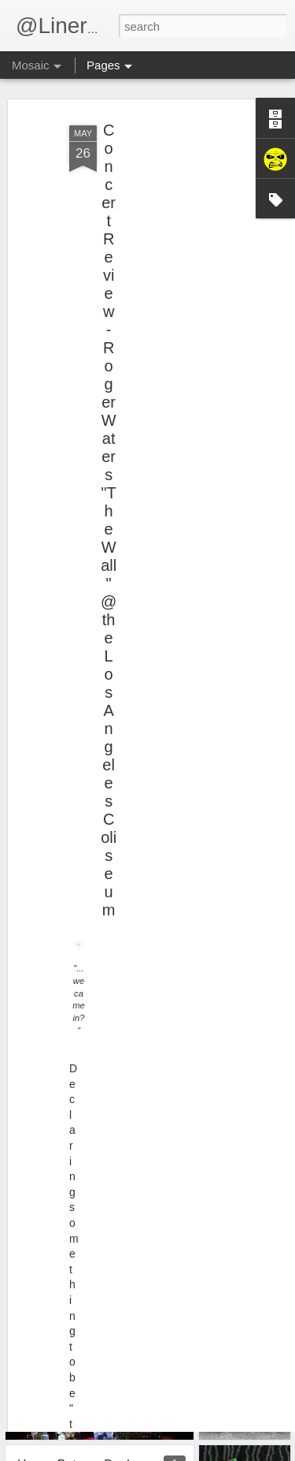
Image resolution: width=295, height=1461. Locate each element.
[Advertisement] (159, 191)
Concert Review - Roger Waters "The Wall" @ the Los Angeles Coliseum (108, 487)
